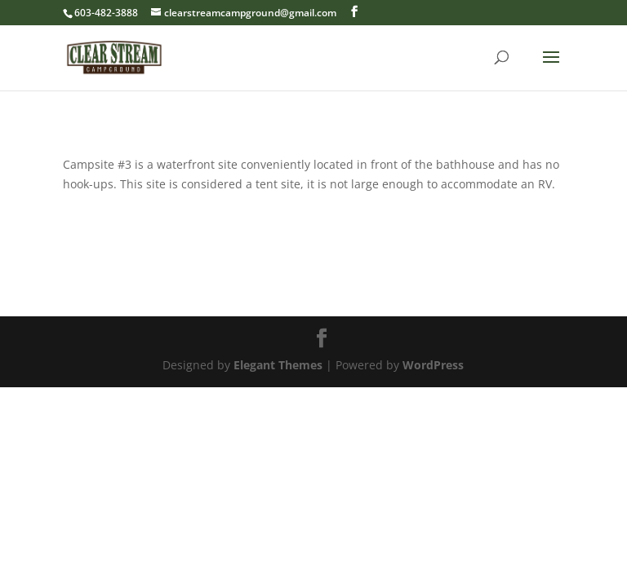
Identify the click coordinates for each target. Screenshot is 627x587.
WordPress (433, 365)
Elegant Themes (277, 365)
